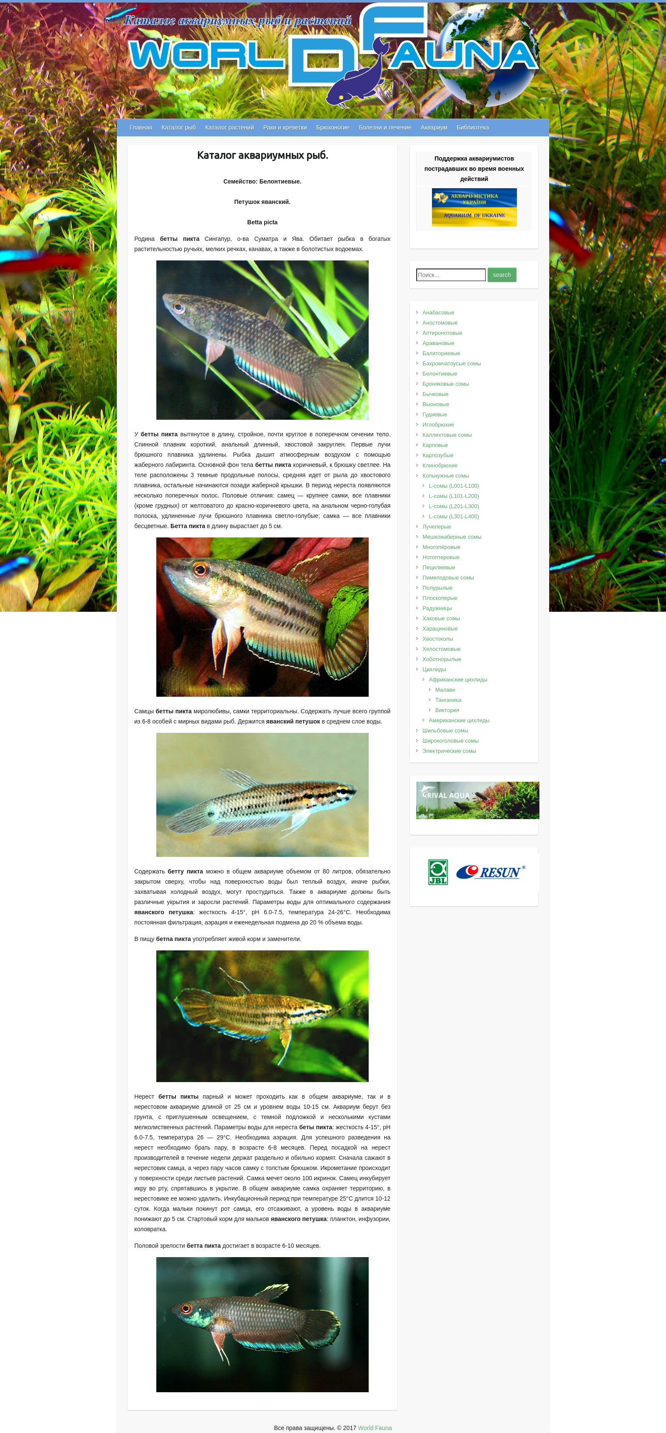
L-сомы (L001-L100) (454, 486)
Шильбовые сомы (445, 730)
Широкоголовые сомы (451, 741)
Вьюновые (436, 404)
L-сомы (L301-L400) (454, 516)
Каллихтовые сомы (447, 435)
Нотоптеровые (441, 557)
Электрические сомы (449, 751)
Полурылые (438, 588)
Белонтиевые (440, 373)
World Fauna (375, 1428)
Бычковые (436, 394)
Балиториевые (441, 353)
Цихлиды (434, 669)
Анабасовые (438, 312)
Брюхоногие (333, 127)
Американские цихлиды (459, 720)
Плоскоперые (440, 598)
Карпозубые (438, 455)
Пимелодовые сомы (448, 577)
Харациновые (440, 628)
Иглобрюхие (438, 424)
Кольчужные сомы (446, 475)
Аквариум (434, 127)
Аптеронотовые (443, 333)
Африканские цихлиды (458, 679)
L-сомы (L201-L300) (454, 506)
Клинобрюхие (440, 465)
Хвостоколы (438, 639)
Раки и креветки (285, 127)
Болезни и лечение (385, 127)
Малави (445, 690)
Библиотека (473, 127)
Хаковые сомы (441, 618)
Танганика (448, 700)
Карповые (435, 445)
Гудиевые (435, 414)
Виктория (447, 710)
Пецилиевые (439, 567)
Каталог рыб (178, 127)
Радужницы (437, 608)
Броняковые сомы (446, 384)
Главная (141, 127)
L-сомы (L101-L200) (454, 496)
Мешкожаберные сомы (452, 537)
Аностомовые (440, 322)
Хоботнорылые (442, 659)
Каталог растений (229, 127)
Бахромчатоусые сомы (452, 363)
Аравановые (438, 343)
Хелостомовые (442, 649)
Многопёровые (441, 547)
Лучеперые (437, 526)
